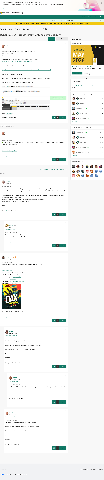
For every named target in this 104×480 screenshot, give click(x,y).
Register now (5, 8)
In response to (6, 137)
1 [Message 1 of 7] (6, 117)
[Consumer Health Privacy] (21, 474)
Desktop (45, 29)
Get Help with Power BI (31, 29)
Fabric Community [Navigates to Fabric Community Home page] (17, 13)
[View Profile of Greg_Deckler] (9, 257)
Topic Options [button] (61, 39)
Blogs (55, 12)
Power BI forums (6, 29)
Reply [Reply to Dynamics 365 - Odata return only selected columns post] (63, 117)
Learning (61, 12)
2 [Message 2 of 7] (6, 317)
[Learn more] (77, 73)
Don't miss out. (84, 23)
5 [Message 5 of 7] (6, 156)
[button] (51, 39)
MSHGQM (13, 279)
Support (68, 12)
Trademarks (100, 469)
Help (95, 16)
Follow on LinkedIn (7, 270)
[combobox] (82, 20)
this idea (23, 275)
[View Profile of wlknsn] (11, 225)
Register (83, 16)
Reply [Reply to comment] (63, 159)
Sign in (89, 16)
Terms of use (92, 469)
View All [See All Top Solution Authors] (74, 122)
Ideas (40, 12)
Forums (27, 12)
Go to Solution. (60, 98)
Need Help (9, 113)
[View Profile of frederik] (8, 45)
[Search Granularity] (56, 20)
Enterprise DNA (17, 277)
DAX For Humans (13, 283)
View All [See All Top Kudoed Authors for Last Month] (74, 156)
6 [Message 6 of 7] (6, 210)
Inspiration (34, 12)
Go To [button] (100, 16)
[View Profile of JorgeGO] (8, 181)
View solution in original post (9, 151)
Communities (48, 12)
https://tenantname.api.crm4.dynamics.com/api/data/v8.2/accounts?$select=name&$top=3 (26, 70)
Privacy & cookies (83, 469)
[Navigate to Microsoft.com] (4, 13)
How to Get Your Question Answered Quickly (84, 86)
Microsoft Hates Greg (18, 281)
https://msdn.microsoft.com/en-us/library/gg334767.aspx (17, 61)
